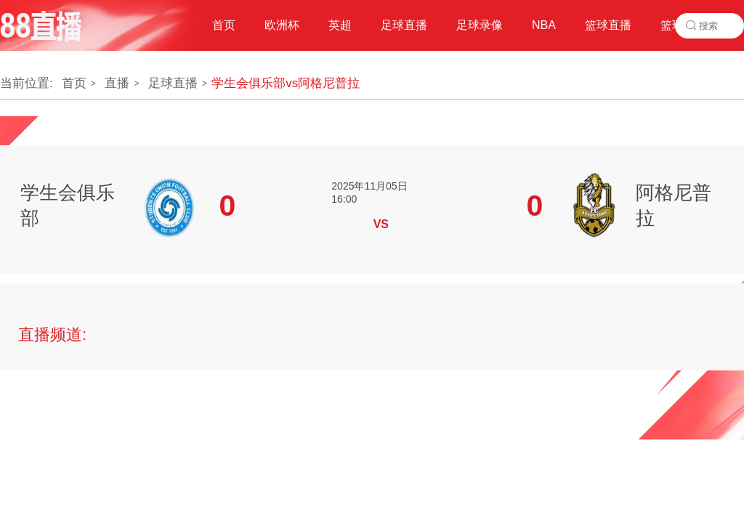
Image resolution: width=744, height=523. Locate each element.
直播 (117, 83)
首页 (74, 83)
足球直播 (173, 83)
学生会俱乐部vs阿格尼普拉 (285, 83)
